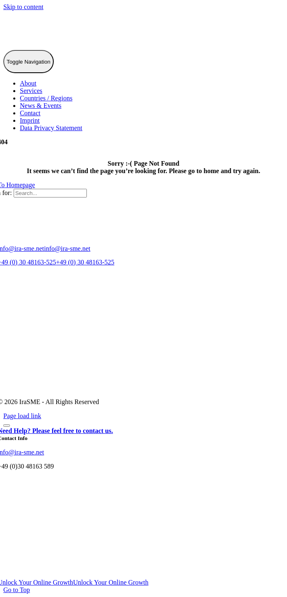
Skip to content (23, 6)
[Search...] (50, 193)
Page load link (22, 415)
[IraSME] (65, 46)
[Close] (6, 425)
